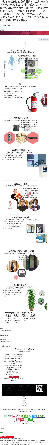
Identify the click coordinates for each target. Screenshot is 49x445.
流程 (24, 46)
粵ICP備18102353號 (26, 423)
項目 (24, 43)
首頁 (41, 39)
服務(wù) (44, 39)
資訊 (24, 402)
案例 (24, 400)
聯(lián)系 (24, 405)
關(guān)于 (24, 403)
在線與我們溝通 (9, 367)
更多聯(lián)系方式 (17, 367)
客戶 (24, 48)
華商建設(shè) (6, 25)
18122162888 (9, 392)
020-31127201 (9, 390)
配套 (47, 39)
